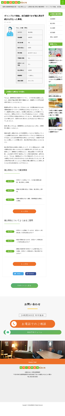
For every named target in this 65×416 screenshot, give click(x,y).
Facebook (31, 272)
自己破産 (52, 31)
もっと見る (24, 210)
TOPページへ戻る (24, 284)
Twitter (18, 272)
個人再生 (9, 21)
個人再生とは (22, 6)
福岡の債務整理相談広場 (9, 6)
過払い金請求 (54, 36)
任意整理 (52, 17)
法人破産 (52, 27)
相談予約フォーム (29, 330)
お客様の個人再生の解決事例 (36, 6)
